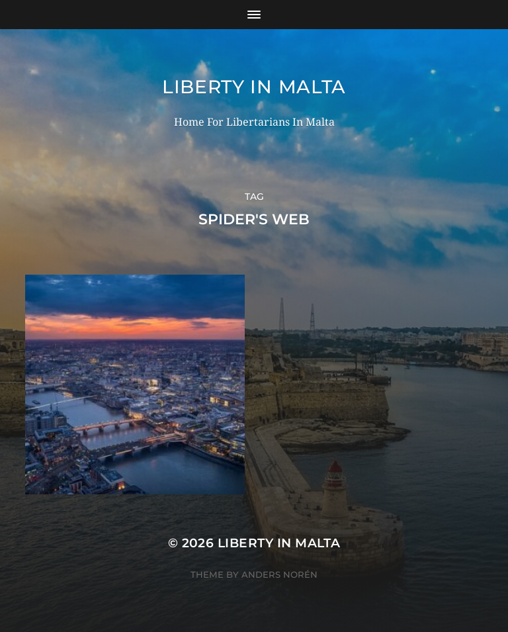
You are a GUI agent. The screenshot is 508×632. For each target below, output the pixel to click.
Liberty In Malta (254, 86)
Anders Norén (279, 574)
